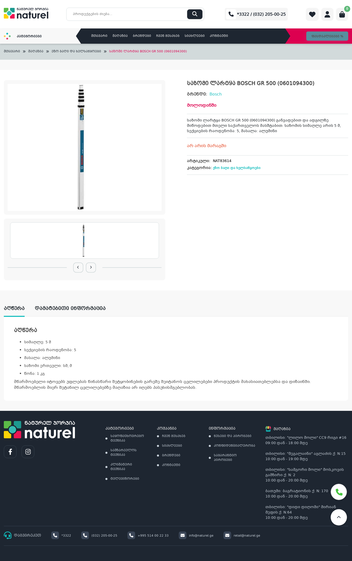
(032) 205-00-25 (99, 536)
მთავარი (99, 36)
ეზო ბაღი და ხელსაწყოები (76, 51)
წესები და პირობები (232, 436)
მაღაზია (120, 36)
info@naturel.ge (196, 536)
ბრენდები (142, 36)
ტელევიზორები (124, 479)
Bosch (216, 94)
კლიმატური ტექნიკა (121, 467)
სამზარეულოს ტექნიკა (123, 452)
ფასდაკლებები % (327, 36)
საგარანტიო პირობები (225, 457)
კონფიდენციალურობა (234, 446)
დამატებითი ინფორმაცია (70, 308)
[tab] (19, 309)
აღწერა (14, 308)
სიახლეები (195, 36)
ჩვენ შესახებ (168, 36)
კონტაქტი (219, 36)
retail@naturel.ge (241, 536)
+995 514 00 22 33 (148, 536)
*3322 (61, 536)
